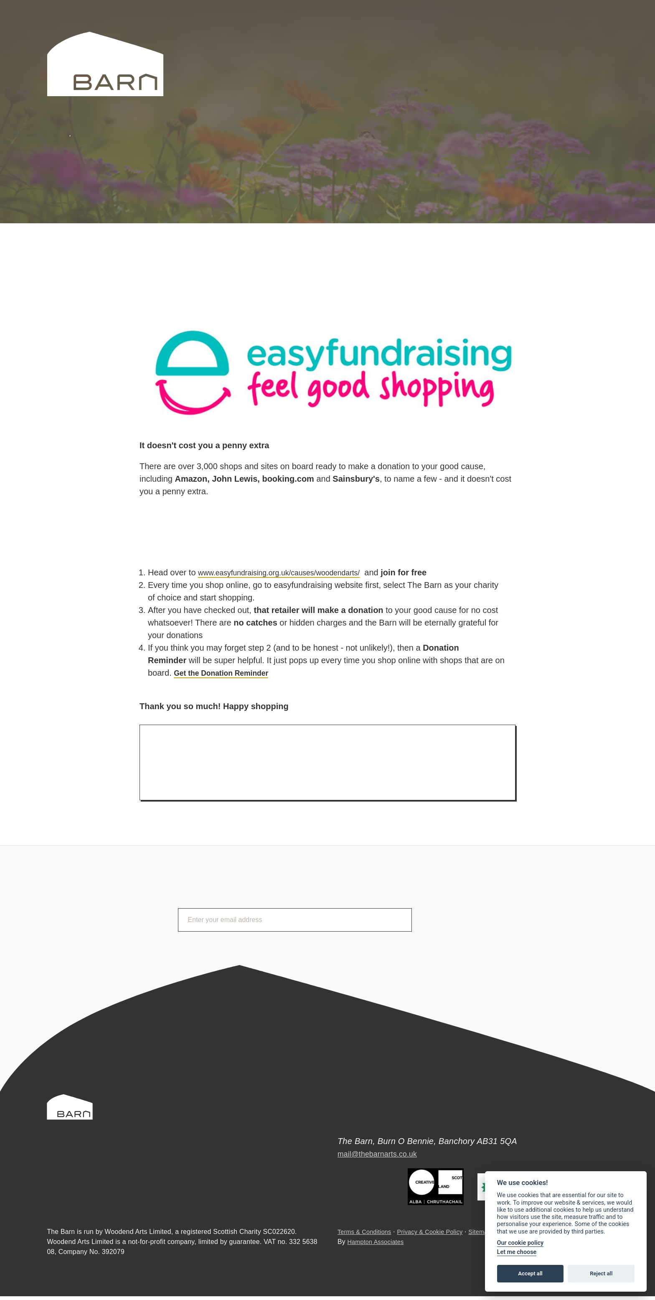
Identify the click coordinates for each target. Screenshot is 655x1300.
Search (506, 40)
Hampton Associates (378, 1245)
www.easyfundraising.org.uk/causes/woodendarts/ (290, 572)
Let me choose (517, 1252)
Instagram (606, 40)
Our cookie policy (520, 1242)
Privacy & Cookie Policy (438, 1235)
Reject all (601, 1273)
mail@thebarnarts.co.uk (383, 1148)
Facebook (583, 40)
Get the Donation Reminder (228, 672)
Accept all (530, 1273)
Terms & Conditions (367, 1235)
